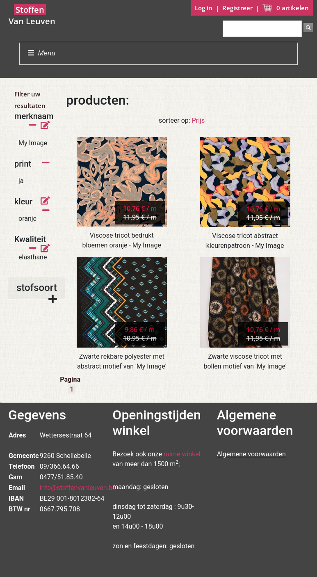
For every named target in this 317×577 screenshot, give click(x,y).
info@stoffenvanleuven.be (78, 488)
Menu (41, 53)
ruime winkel (182, 454)
